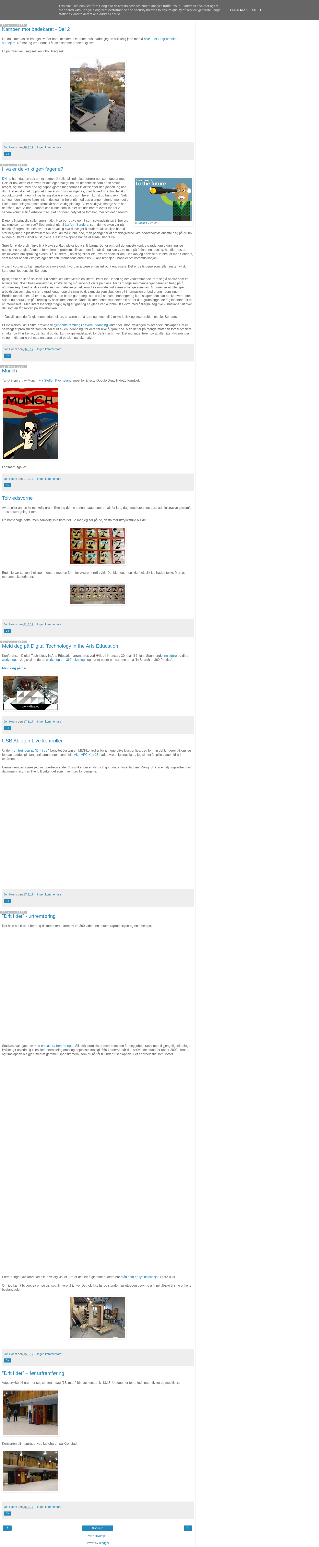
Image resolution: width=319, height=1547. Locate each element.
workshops (9, 659)
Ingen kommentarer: (50, 147)
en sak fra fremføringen (57, 1046)
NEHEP (142, 223)
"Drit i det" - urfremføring (29, 916)
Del (7, 153)
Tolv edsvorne (17, 498)
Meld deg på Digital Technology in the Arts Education (60, 646)
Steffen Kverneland (57, 380)
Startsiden (97, 1528)
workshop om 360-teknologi (65, 659)
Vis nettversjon (97, 1535)
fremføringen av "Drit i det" (30, 750)
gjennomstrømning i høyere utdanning (81, 325)
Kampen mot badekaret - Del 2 (36, 29)
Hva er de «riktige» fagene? (32, 169)
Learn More (239, 10)
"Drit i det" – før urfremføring (33, 1373)
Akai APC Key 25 (86, 754)
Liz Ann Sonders (76, 224)
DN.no (6, 178)
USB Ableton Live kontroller (32, 740)
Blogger (104, 1543)
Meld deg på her (14, 668)
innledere (170, 655)
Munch (9, 370)
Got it (256, 10)
